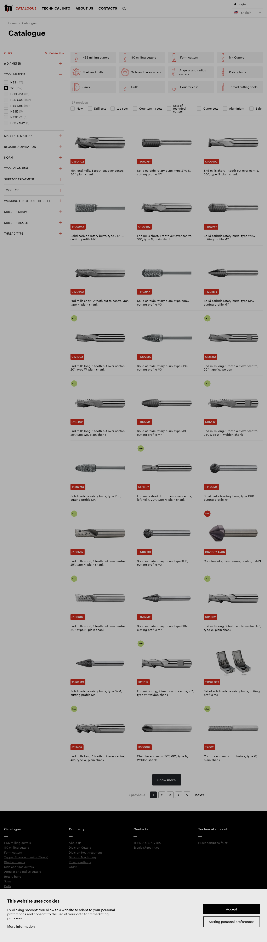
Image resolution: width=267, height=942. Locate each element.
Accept (231, 909)
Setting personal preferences (231, 922)
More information (21, 926)
